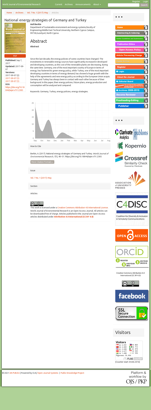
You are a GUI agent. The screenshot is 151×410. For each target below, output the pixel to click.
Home (9, 12)
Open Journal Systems (47, 373)
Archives (69, 4)
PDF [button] (15, 56)
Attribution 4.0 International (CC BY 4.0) (73, 217)
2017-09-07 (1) (12, 78)
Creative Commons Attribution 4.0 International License (82, 207)
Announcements (83, 4)
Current (58, 4)
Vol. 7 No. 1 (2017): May (37, 12)
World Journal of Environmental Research (22, 4)
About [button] (97, 4)
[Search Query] (123, 5)
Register (136, 1)
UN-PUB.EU (14, 373)
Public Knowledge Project (72, 373)
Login (145, 1)
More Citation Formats (42, 162)
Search (144, 5)
